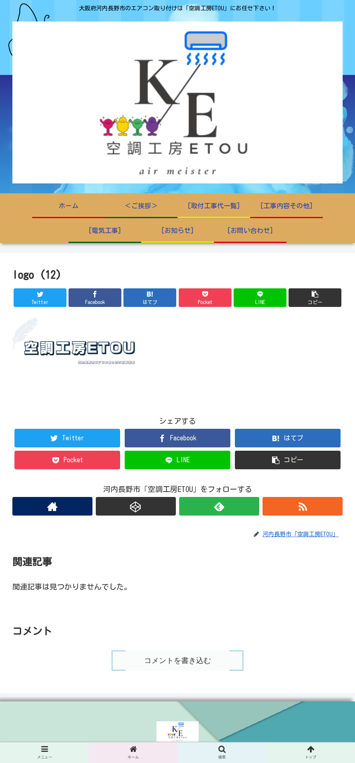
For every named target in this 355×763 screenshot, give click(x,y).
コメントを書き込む (177, 660)
